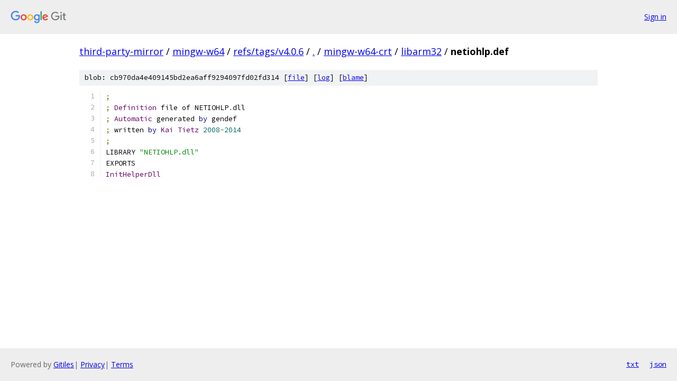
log (323, 77)
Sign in (655, 17)
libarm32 (421, 51)
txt (632, 364)
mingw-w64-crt (358, 51)
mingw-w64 (198, 51)
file (296, 77)
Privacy (92, 364)
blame (353, 77)
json (657, 364)
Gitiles (63, 364)
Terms (122, 364)
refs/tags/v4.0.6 (268, 51)
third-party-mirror (121, 51)
